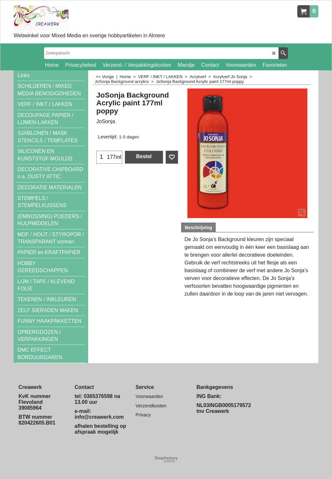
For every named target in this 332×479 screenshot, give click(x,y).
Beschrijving (198, 227)
